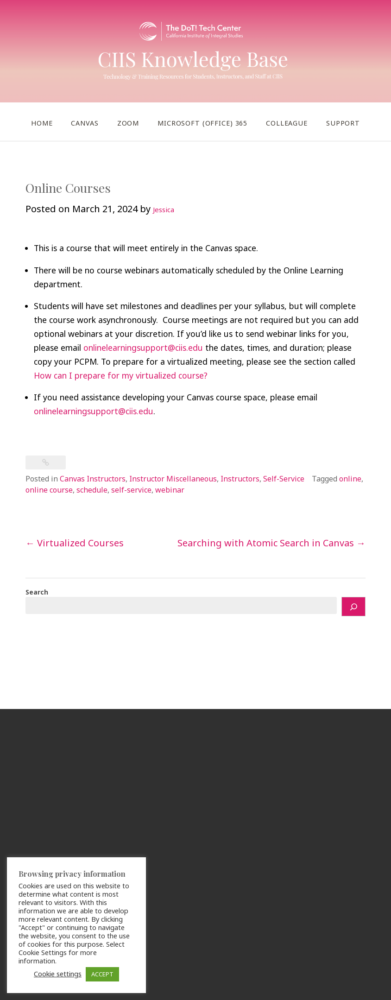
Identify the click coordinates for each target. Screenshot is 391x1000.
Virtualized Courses (74, 543)
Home (41, 123)
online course (49, 490)
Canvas (84, 123)
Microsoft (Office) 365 (202, 123)
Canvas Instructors (93, 479)
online (350, 479)
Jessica (163, 209)
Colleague (287, 123)
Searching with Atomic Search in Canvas (271, 543)
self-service (131, 490)
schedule (91, 490)
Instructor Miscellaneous (173, 479)
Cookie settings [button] (58, 973)
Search (36, 592)
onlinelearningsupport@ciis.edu (143, 347)
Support (343, 123)
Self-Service (283, 479)
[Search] (353, 606)
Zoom (128, 123)
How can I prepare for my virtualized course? (121, 375)
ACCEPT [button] (102, 974)
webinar (169, 490)
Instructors (240, 479)
